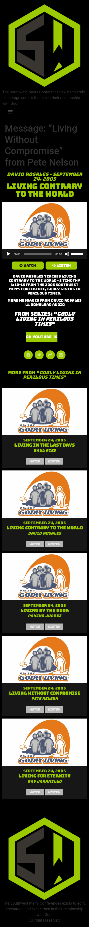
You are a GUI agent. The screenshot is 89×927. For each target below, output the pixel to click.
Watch (29, 265)
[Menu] (10, 111)
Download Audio (48, 304)
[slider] (38, 254)
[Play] (8, 254)
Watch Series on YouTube (41, 336)
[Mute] (67, 254)
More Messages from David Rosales (45, 300)
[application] (44, 254)
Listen (63, 265)
